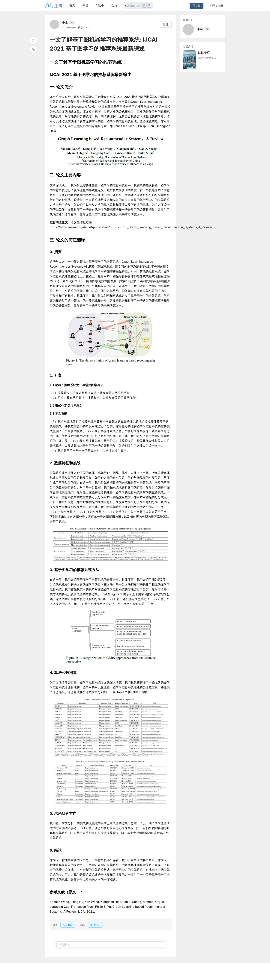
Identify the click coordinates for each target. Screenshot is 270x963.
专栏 (85, 5)
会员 (114, 5)
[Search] (139, 5)
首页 (72, 5)
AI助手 (100, 5)
